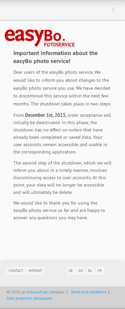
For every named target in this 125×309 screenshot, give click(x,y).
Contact (16, 270)
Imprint (35, 270)
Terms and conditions (88, 291)
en (80, 270)
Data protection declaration (30, 298)
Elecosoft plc (37, 291)
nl (90, 270)
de (71, 270)
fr (100, 270)
